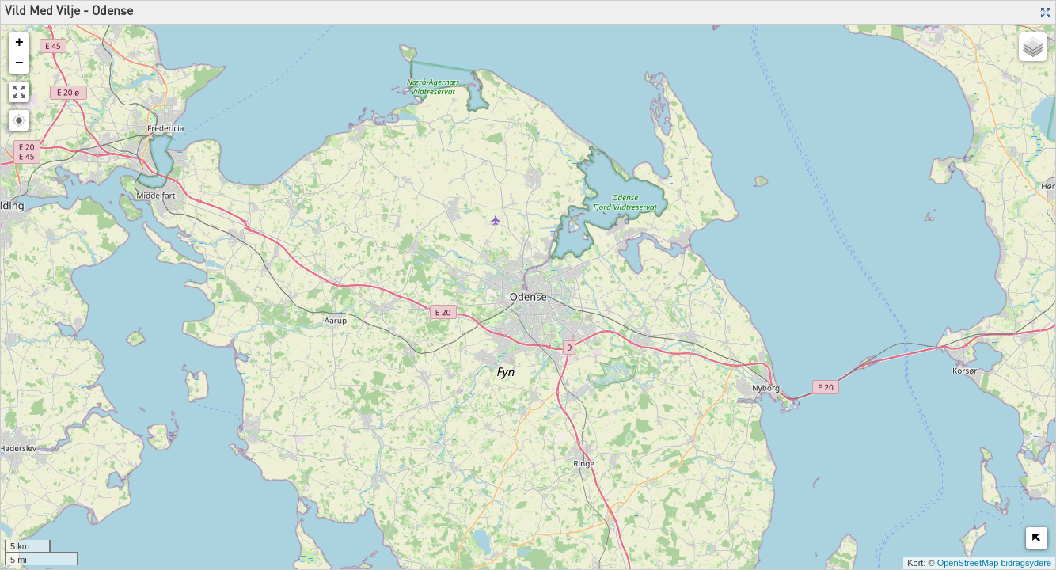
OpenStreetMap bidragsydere (994, 563)
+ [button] (19, 42)
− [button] (19, 63)
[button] (19, 120)
